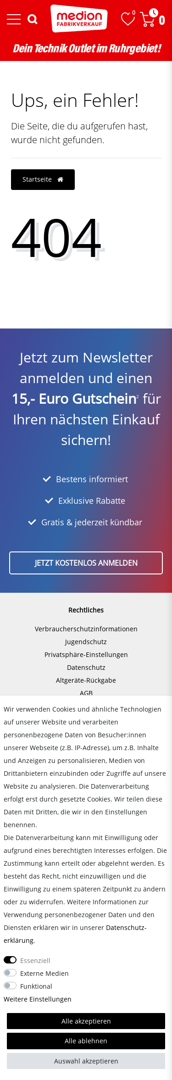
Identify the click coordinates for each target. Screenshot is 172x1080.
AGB (86, 693)
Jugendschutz (86, 641)
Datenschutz (86, 667)
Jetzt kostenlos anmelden (86, 563)
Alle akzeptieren (86, 1021)
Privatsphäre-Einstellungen (86, 654)
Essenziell (35, 960)
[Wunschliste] (128, 19)
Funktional (36, 986)
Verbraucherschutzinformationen (86, 628)
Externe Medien (44, 973)
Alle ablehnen (86, 1040)
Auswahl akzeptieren (86, 1061)
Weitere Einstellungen (38, 999)
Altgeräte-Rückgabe (86, 680)
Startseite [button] (42, 179)
